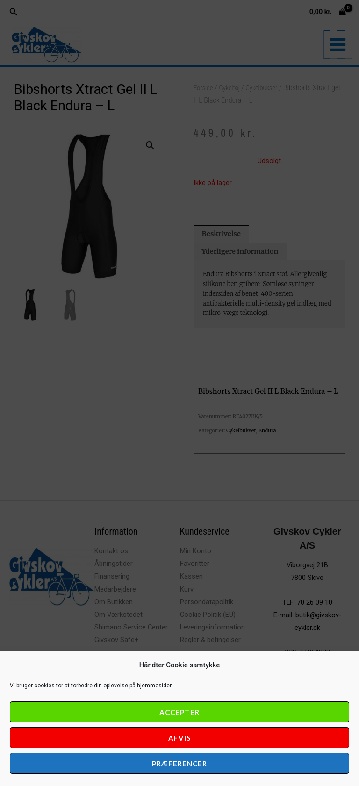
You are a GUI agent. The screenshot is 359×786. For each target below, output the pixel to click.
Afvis (179, 738)
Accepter (179, 712)
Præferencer (179, 763)
